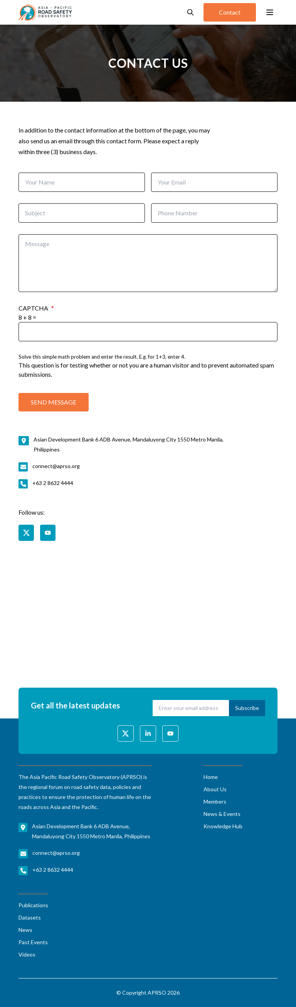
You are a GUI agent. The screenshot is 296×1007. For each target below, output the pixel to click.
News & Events (222, 814)
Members (215, 801)
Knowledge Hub (223, 826)
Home (211, 777)
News (25, 929)
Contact (229, 12)
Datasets (29, 917)
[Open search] (190, 12)
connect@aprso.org (56, 466)
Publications (33, 905)
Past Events (33, 942)
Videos (26, 954)
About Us (215, 789)
